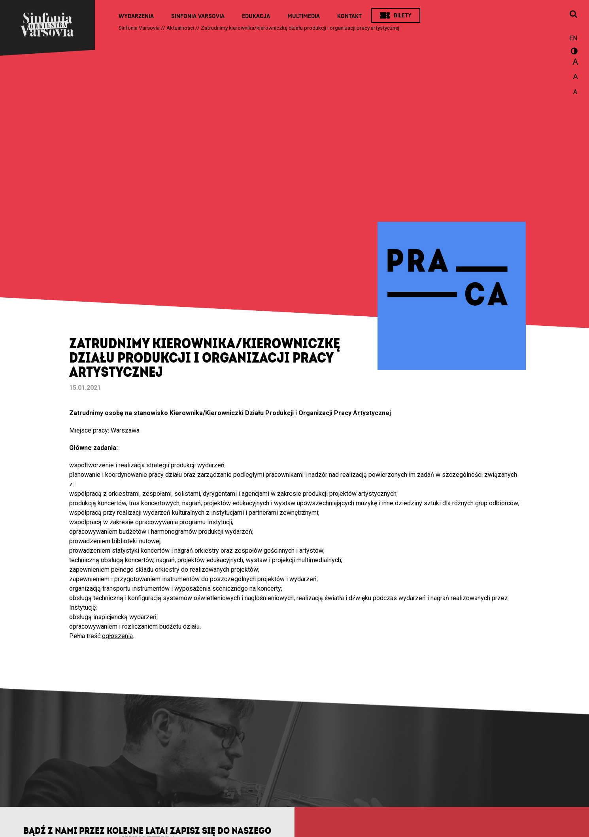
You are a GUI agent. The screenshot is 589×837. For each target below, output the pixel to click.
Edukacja (256, 16)
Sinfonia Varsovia (198, 16)
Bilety (403, 15)
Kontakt (349, 16)
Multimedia (303, 16)
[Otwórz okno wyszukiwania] (573, 14)
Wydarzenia (136, 16)
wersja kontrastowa (573, 52)
